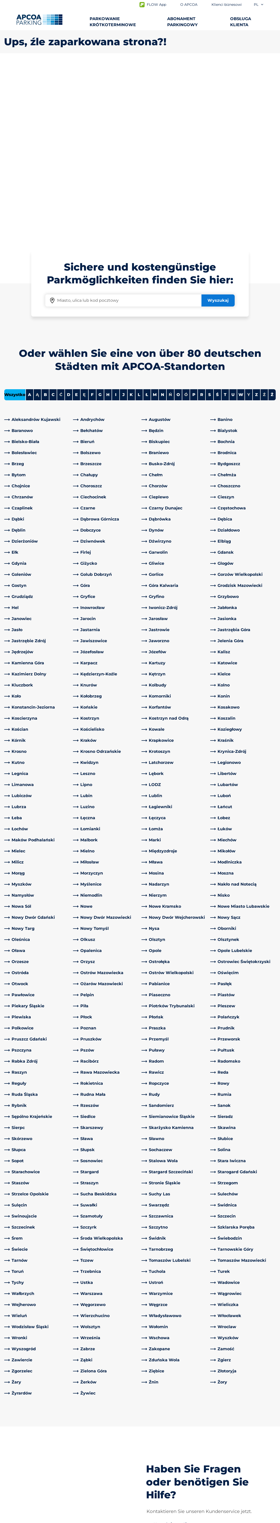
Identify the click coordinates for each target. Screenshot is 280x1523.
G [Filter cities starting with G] (99, 217)
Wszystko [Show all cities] (14, 217)
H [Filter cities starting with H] (108, 217)
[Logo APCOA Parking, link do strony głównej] (39, 19)
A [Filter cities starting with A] (29, 217)
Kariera (151, 1467)
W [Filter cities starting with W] (240, 217)
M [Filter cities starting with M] (155, 217)
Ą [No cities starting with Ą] (37, 217)
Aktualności (156, 1483)
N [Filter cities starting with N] (162, 217)
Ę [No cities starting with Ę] (84, 217)
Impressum (63, 1518)
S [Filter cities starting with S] (209, 217)
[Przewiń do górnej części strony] (271, 1387)
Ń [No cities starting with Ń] (170, 217)
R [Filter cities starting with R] (201, 217)
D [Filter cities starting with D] (68, 217)
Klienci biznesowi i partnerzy (172, 1459)
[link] (37, 243)
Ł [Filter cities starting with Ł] (147, 217)
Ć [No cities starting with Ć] (60, 217)
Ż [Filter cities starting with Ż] (272, 217)
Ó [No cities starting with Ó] (186, 217)
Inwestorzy (155, 1475)
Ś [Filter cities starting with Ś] (217, 217)
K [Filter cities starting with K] (131, 217)
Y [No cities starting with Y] (248, 217)
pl (259, 4)
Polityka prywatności (22, 1518)
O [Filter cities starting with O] (178, 217)
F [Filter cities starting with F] (92, 217)
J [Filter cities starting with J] (123, 217)
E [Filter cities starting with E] (76, 217)
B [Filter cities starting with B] (45, 217)
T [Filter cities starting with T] (225, 217)
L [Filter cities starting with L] (139, 217)
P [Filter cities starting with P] (193, 217)
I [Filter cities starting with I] (115, 217)
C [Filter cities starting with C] (53, 217)
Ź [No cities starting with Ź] (264, 217)
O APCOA (153, 1425)
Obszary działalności (164, 1451)
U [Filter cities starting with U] (233, 217)
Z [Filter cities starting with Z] (256, 217)
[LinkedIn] (77, 1425)
